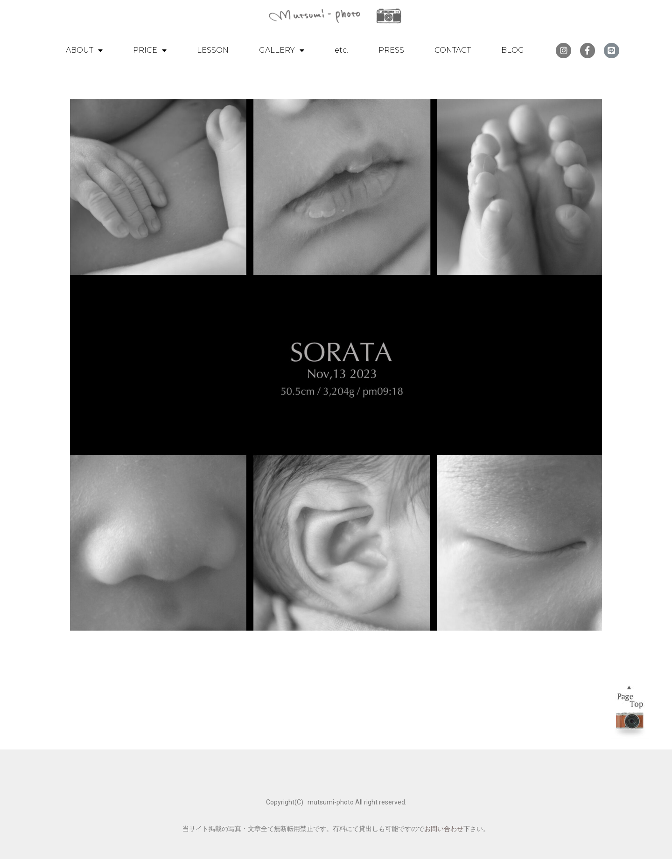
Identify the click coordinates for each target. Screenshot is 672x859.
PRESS (391, 50)
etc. (341, 50)
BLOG (512, 50)
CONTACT (452, 50)
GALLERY (281, 50)
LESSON (213, 50)
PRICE (150, 50)
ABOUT (84, 50)
